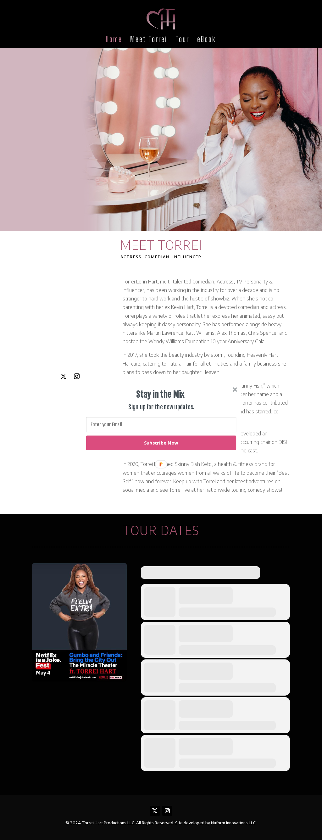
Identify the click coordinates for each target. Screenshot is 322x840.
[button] (160, 394)
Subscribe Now (161, 443)
